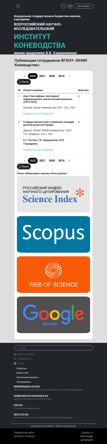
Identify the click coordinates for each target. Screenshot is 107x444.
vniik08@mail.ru (24, 358)
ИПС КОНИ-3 (84, 6)
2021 (42, 76)
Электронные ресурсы (27, 377)
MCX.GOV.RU (21, 414)
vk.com (20, 363)
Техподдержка (23, 381)
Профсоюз (21, 368)
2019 (61, 76)
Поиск (24, 81)
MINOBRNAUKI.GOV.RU (27, 386)
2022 (33, 76)
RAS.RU (18, 405)
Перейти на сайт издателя (38, 113)
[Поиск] (54, 347)
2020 (52, 76)
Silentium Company (24, 436)
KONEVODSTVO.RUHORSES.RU (31, 395)
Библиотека (22, 372)
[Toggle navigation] (18, 6)
